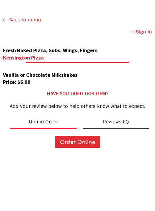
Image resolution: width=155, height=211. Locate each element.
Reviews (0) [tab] (116, 122)
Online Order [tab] (43, 122)
